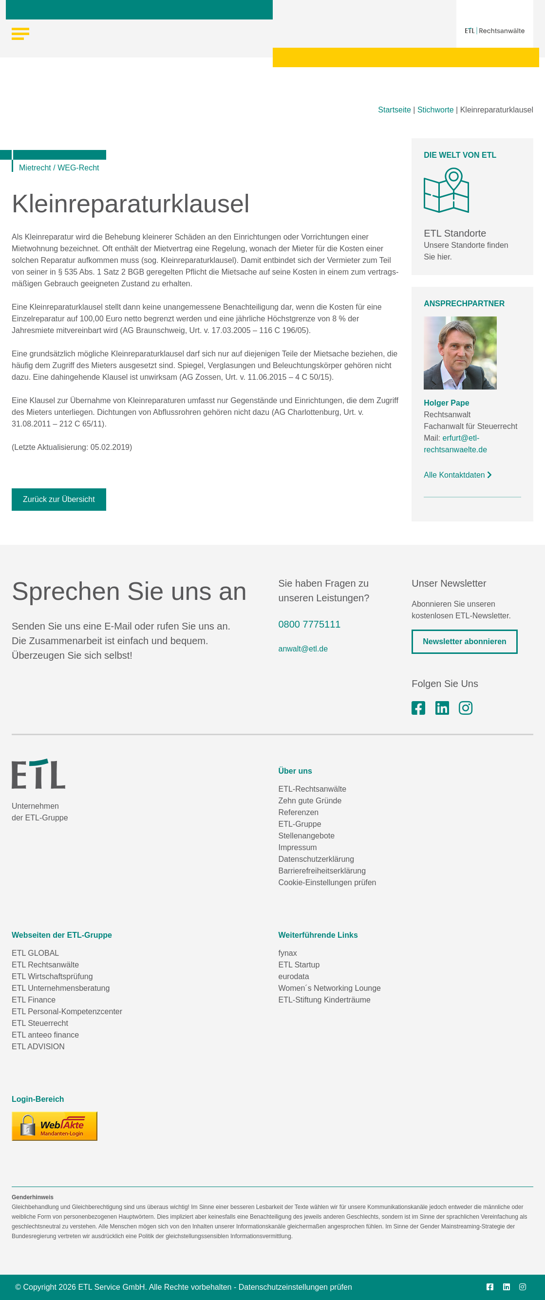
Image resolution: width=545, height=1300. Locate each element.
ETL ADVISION (38, 1046)
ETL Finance (34, 1000)
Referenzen (299, 812)
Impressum (298, 847)
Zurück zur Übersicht (59, 499)
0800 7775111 (310, 624)
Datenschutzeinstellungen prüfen (295, 1287)
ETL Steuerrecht (40, 1023)
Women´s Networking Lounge (330, 988)
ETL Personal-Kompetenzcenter (67, 1011)
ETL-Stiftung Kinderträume (325, 1000)
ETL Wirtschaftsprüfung (52, 976)
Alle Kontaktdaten (458, 475)
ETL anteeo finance (45, 1035)
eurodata (294, 976)
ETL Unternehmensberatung (61, 988)
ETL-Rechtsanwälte (313, 789)
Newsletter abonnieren (465, 641)
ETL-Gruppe (300, 824)
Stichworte (435, 110)
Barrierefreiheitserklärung (322, 871)
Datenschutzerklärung (317, 859)
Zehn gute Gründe (310, 801)
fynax (288, 953)
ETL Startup (299, 965)
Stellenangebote (307, 836)
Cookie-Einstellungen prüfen (327, 882)
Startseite (394, 110)
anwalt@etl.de (303, 649)
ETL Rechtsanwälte (45, 965)
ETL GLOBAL (35, 953)
